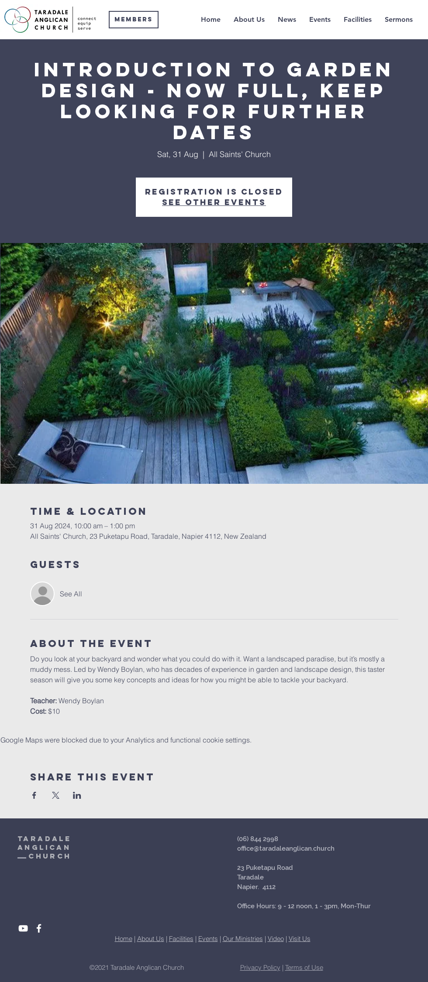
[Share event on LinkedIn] (77, 795)
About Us (150, 938)
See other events (214, 202)
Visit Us (300, 938)
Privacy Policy (260, 967)
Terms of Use (304, 967)
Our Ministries (243, 938)
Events (208, 938)
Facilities (181, 938)
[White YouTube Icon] (23, 928)
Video (276, 938)
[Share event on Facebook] (34, 795)
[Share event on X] (56, 795)
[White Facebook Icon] (39, 928)
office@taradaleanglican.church (286, 848)
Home (123, 938)
